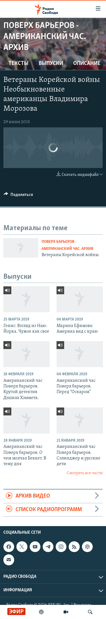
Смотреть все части (85, 473)
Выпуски (51, 63)
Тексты (18, 63)
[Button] (18, 196)
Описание (86, 63)
